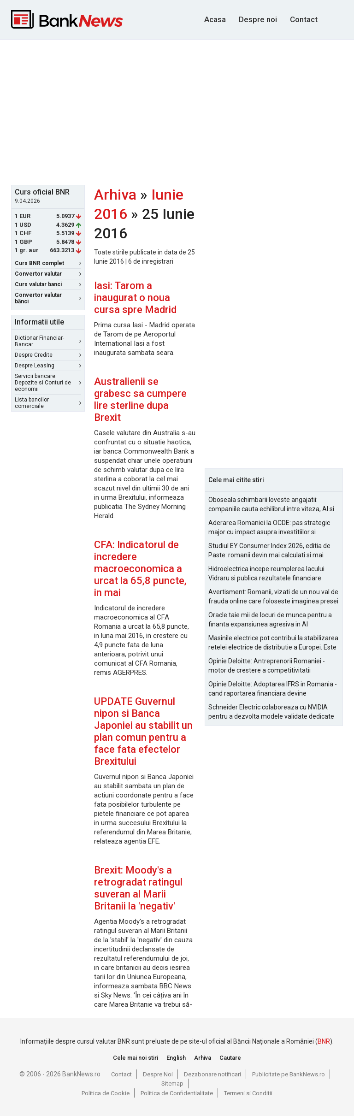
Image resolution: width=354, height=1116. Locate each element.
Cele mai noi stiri (135, 1057)
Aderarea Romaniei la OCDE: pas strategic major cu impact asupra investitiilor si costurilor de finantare (269, 528)
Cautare (230, 1057)
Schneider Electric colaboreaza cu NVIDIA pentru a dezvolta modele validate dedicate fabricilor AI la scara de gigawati (271, 712)
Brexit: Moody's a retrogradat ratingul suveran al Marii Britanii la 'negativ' (138, 888)
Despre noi (258, 19)
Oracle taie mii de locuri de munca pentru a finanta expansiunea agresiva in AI (270, 619)
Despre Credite (48, 355)
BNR (324, 1041)
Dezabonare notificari (212, 1074)
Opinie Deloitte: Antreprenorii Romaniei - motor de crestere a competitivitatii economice (266, 666)
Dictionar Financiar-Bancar (48, 341)
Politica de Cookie (106, 1093)
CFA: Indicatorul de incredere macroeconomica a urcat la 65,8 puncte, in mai (140, 568)
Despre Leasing (48, 365)
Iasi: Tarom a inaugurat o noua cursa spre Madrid (135, 297)
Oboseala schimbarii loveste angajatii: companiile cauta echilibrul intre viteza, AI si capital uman (271, 505)
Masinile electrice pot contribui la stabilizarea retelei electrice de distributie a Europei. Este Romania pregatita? (273, 643)
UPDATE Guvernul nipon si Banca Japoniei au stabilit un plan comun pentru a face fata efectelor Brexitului (143, 731)
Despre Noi (158, 1074)
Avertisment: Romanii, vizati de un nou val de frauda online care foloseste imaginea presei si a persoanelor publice (273, 597)
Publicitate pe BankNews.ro (288, 1074)
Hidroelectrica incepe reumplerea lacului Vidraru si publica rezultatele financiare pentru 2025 (266, 574)
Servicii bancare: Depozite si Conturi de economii (48, 382)
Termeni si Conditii (248, 1093)
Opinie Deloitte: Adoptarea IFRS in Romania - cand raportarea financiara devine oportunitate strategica (272, 689)
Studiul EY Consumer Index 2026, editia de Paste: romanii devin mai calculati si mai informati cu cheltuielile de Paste (269, 551)
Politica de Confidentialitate (177, 1093)
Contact (304, 19)
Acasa (215, 19)
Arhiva (115, 194)
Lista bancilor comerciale (48, 402)
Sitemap (172, 1083)
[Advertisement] (182, 111)
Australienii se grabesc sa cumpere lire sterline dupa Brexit (140, 399)
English (176, 1057)
